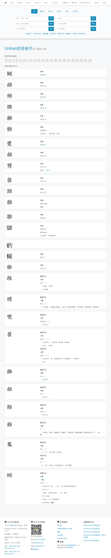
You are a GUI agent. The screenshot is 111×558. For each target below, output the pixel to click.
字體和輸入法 (85, 3)
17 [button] (68, 60)
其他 (104, 3)
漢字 (12, 3)
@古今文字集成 (39, 539)
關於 (65, 3)
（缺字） (48, 170)
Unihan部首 (37, 34)
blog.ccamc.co (9, 554)
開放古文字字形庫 (79, 34)
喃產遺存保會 (71, 545)
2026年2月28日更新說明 (91, 525)
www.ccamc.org (14, 546)
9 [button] (34, 60)
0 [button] (6, 60)
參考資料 (70, 547)
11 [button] (43, 60)
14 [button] (55, 60)
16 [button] (64, 60)
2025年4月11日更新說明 (91, 528)
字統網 (59, 525)
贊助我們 (36, 549)
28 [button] (90, 60)
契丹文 (29, 3)
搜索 (51, 18)
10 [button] (38, 60)
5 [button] (20, 60)
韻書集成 (68, 34)
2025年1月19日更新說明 (91, 532)
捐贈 (74, 3)
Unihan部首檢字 (19, 48)
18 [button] (72, 60)
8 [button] (31, 60)
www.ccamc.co (10, 548)
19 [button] (77, 60)
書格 (58, 532)
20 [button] (81, 60)
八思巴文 (54, 3)
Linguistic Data (62, 538)
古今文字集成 (9, 525)
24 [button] (85, 60)
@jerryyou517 (39, 543)
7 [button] (27, 60)
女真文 (38, 3)
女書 (46, 3)
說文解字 (53, 34)
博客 (96, 3)
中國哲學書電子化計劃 (64, 528)
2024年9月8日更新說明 (91, 540)
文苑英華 (60, 535)
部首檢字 (29, 34)
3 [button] (13, 60)
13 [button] (51, 60)
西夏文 (20, 3)
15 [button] (60, 60)
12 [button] (47, 60)
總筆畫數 (45, 34)
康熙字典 (61, 34)
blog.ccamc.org (14, 551)
